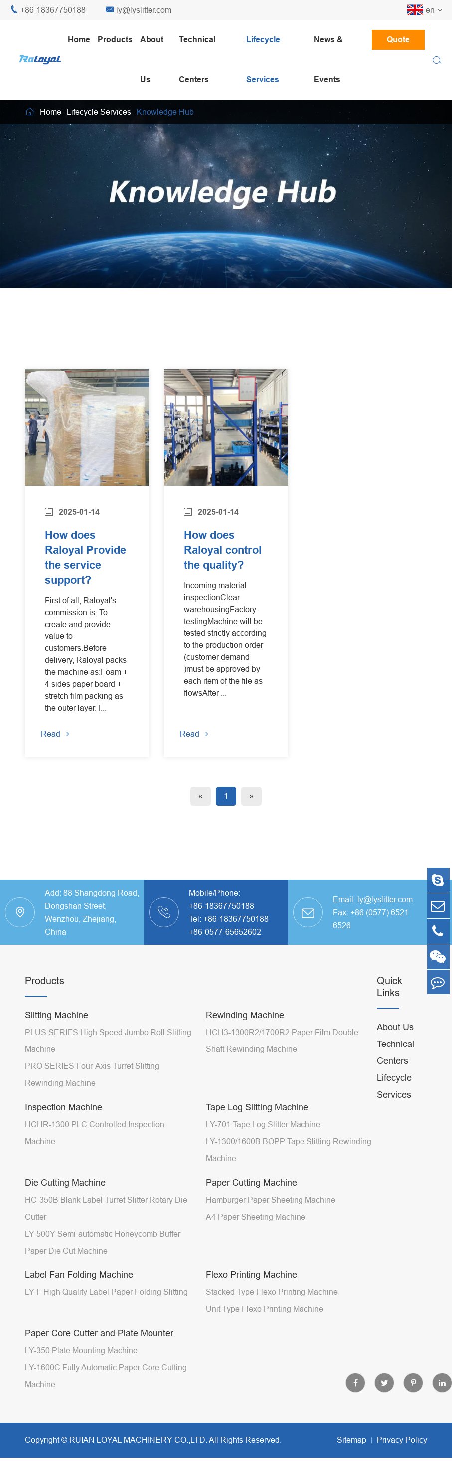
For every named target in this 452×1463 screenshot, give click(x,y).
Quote (398, 39)
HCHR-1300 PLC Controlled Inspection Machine (94, 1150)
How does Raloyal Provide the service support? (77, 564)
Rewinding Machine (245, 1032)
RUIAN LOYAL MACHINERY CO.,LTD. (138, 1457)
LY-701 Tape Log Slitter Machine (263, 1141)
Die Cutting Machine (65, 1200)
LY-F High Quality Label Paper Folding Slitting (106, 1309)
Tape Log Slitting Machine (257, 1124)
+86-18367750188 (48, 10)
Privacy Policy (402, 1457)
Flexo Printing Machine (251, 1292)
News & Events (328, 59)
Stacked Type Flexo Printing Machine (272, 1309)
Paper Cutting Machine (251, 1200)
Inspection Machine (63, 1124)
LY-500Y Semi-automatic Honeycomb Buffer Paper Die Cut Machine (102, 1259)
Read (59, 749)
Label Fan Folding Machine (79, 1292)
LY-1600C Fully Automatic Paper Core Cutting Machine (106, 1393)
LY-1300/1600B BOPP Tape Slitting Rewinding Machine (288, 1167)
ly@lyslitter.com (138, 10)
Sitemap (351, 1457)
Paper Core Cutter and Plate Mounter (99, 1350)
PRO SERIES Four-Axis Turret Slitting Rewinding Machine (92, 1092)
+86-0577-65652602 (225, 949)
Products (115, 39)
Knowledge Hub (165, 111)
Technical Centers (197, 59)
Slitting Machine (56, 1032)
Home (79, 39)
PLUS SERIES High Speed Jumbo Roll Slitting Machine (108, 1058)
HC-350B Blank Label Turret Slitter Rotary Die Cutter (106, 1226)
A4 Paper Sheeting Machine (255, 1234)
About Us (151, 59)
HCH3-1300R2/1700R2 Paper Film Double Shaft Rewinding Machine (282, 1058)
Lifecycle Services (263, 59)
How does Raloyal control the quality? (215, 557)
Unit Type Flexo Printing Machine (264, 1326)
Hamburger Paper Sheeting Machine (270, 1217)
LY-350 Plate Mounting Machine (81, 1367)
